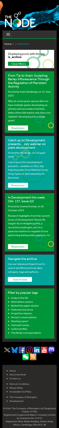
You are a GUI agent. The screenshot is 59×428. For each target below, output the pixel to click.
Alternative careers (22, 301)
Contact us (15, 378)
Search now (20, 279)
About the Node (17, 374)
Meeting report (19, 321)
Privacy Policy (16, 387)
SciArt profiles (19, 328)
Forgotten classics (21, 313)
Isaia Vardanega (28, 91)
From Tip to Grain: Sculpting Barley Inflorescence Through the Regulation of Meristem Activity (28, 80)
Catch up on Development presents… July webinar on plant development (27, 143)
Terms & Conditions (19, 383)
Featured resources (22, 309)
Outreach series (20, 325)
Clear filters (18, 63)
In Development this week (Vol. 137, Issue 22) (26, 199)
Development (16, 400)
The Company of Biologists (23, 397)
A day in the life (19, 297)
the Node (25, 152)
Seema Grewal (28, 206)
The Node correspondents (26, 332)
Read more (18, 128)
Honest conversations (24, 317)
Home (7, 43)
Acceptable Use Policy (20, 391)
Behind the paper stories (25, 305)
